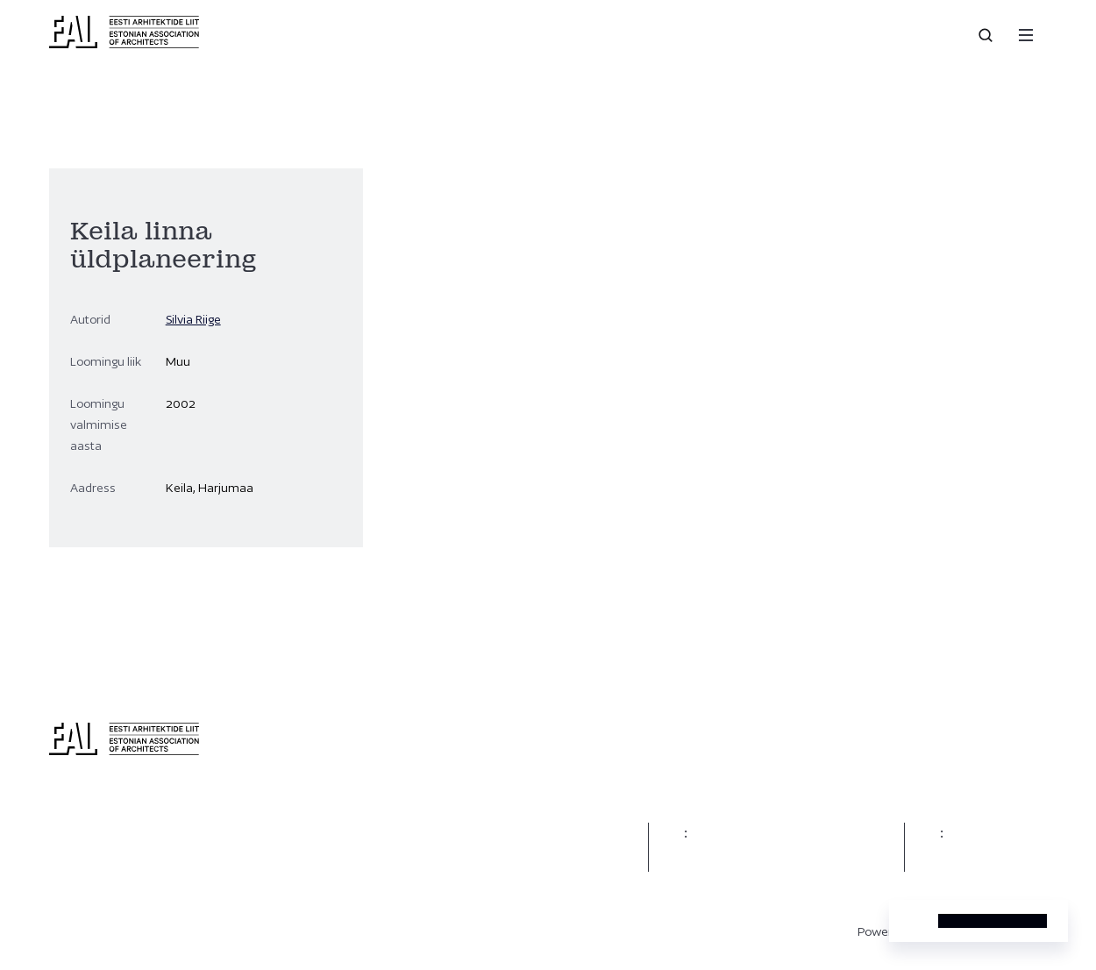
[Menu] (1026, 35)
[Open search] (987, 35)
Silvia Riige (193, 319)
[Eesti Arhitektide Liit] (124, 44)
